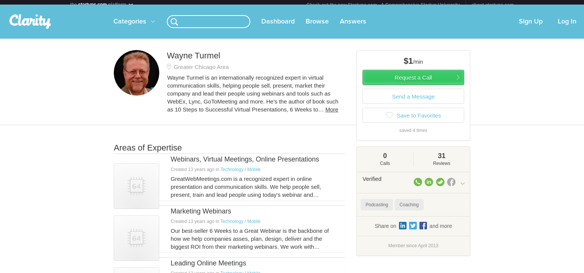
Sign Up (531, 26)
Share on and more (413, 230)
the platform (102, 4)
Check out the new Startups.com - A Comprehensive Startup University (383, 5)
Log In (567, 26)
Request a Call (413, 82)
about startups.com (493, 5)
